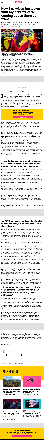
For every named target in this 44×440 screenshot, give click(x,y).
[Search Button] (42, 2)
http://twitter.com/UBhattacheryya (14, 355)
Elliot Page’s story (32, 337)
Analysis (28, 359)
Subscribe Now (23, 117)
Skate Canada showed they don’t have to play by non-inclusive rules (31, 391)
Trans (36, 359)
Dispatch (32, 359)
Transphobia (3, 361)
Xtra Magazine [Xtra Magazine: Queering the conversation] (18, 2)
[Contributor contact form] (21, 355)
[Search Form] (42, 2)
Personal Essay (23, 359)
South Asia (40, 359)
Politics (4, 388)
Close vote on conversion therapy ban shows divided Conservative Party (11, 413)
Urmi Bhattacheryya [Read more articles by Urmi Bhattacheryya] (6, 26)
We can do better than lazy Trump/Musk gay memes (31, 412)
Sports (24, 388)
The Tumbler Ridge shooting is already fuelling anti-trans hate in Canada (11, 391)
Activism (17, 359)
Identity (10, 359)
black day (9, 154)
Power (13, 359)
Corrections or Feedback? (6, 363)
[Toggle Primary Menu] (2, 2)
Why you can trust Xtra (18, 363)
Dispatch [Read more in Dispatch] (3, 5)
